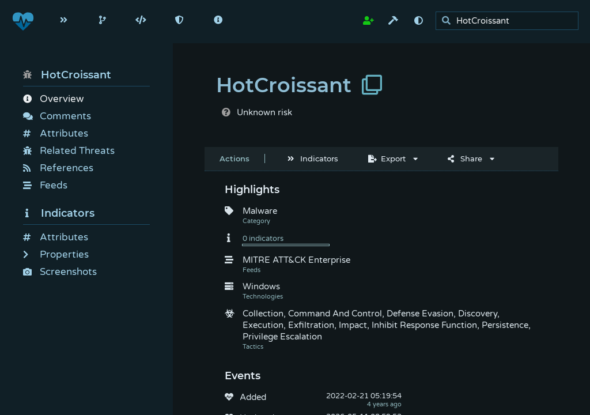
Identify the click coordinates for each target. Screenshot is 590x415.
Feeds (45, 185)
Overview (53, 99)
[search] (510, 21)
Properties (56, 254)
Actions (234, 158)
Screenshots (60, 272)
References (58, 168)
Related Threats (69, 151)
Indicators (58, 213)
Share (465, 158)
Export (387, 158)
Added (253, 397)
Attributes (55, 133)
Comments (57, 116)
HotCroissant (67, 75)
